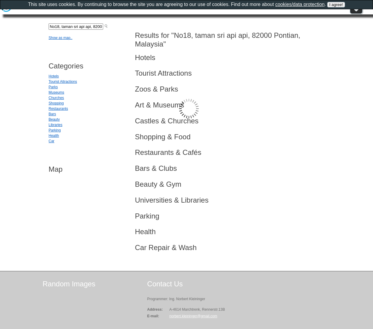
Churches (56, 98)
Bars (52, 114)
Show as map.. (60, 38)
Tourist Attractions (63, 82)
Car (51, 141)
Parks (53, 87)
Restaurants (58, 109)
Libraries (55, 125)
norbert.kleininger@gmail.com (193, 316)
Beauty (54, 119)
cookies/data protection (300, 4)
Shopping (56, 103)
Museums (56, 92)
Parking (55, 130)
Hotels (54, 76)
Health (54, 136)
